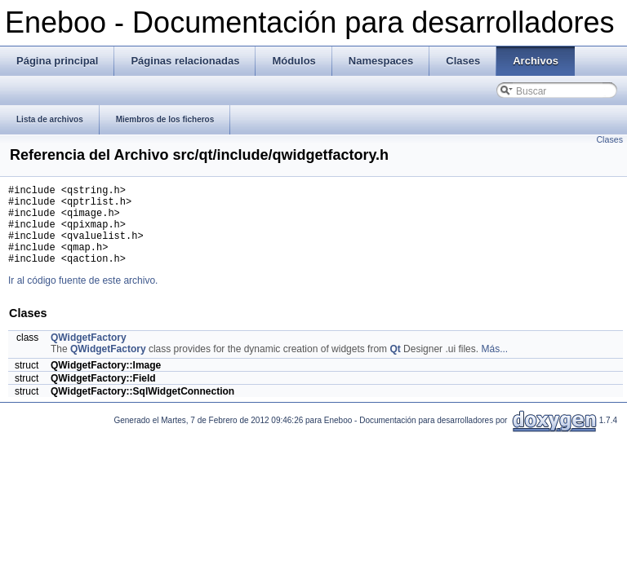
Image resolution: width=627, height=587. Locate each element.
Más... (494, 366)
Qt (394, 366)
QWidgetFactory (89, 354)
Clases (609, 139)
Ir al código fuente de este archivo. (83, 297)
